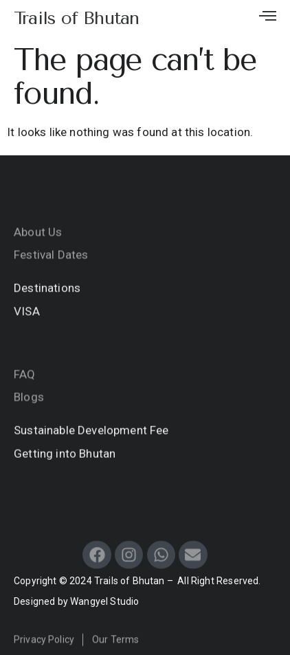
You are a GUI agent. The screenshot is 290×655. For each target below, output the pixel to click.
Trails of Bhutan (77, 18)
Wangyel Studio (104, 601)
